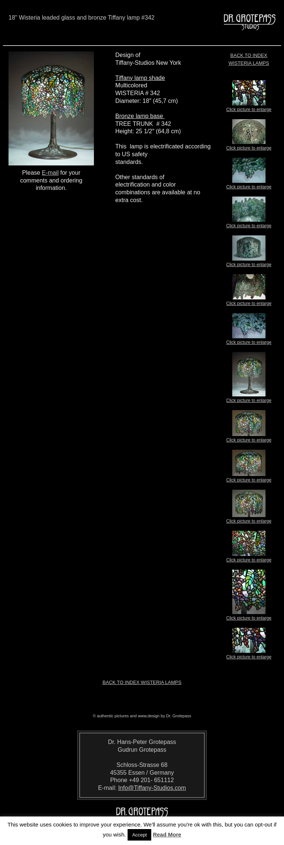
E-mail (50, 173)
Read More (167, 834)
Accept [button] (139, 835)
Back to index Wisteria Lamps (141, 682)
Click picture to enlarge (248, 107)
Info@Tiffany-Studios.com (152, 788)
